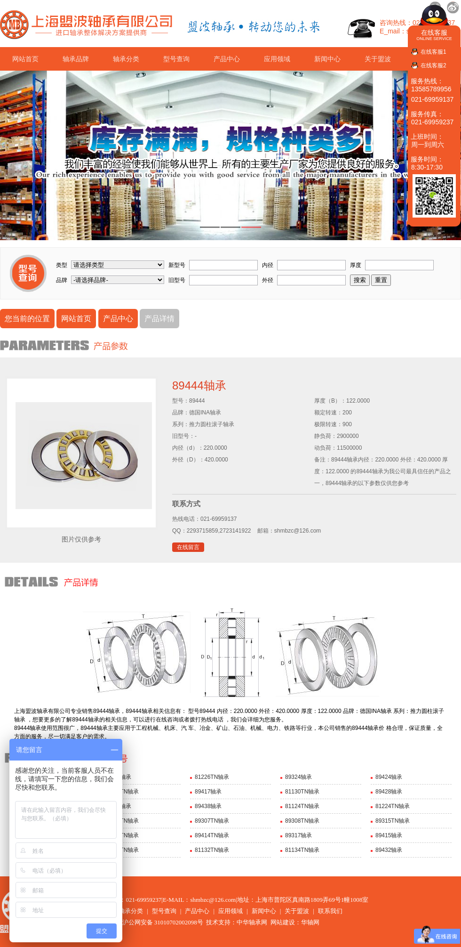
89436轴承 (117, 806)
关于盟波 (378, 59)
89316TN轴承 (121, 835)
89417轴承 (208, 791)
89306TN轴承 (121, 820)
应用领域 (277, 59)
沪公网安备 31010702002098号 (158, 922)
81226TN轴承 (212, 777)
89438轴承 (208, 806)
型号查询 (176, 59)
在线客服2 (433, 65)
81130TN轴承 (302, 791)
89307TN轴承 (212, 820)
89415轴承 (388, 835)
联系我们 (330, 911)
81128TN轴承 (121, 850)
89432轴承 (388, 850)
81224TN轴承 (392, 806)
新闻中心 (327, 59)
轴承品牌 (76, 59)
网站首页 (25, 59)
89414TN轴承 (212, 835)
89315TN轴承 (392, 820)
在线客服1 (433, 52)
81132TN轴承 (212, 850)
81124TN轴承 (302, 806)
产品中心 (227, 59)
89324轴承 (298, 777)
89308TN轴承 (302, 820)
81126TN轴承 (121, 791)
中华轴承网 (252, 922)
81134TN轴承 (302, 850)
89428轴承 (388, 791)
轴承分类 (126, 59)
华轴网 (310, 922)
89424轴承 (388, 777)
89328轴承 (117, 777)
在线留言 (188, 547)
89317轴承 (298, 835)
